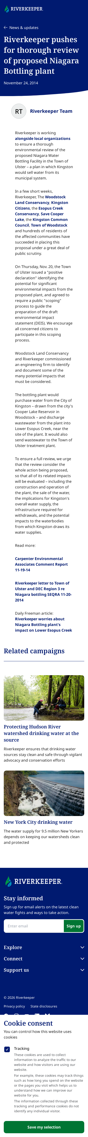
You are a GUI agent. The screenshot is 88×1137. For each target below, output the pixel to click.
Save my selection (44, 1127)
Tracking (21, 1048)
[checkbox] (7, 1048)
